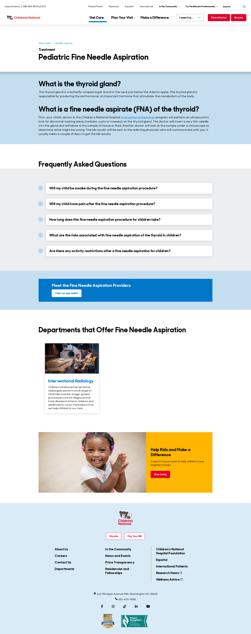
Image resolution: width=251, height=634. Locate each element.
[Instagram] (113, 606)
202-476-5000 (125, 599)
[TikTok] (125, 606)
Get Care (44, 43)
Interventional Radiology (138, 117)
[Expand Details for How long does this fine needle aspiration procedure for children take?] (41, 219)
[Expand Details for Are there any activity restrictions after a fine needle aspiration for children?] (41, 251)
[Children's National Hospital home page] (24, 17)
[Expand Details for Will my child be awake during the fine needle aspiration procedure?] (41, 188)
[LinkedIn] (136, 606)
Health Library (64, 43)
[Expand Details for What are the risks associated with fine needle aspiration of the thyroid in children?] (41, 235)
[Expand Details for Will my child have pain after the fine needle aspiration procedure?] (41, 204)
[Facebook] (102, 606)
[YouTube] (148, 606)
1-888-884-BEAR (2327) (33, 6)
